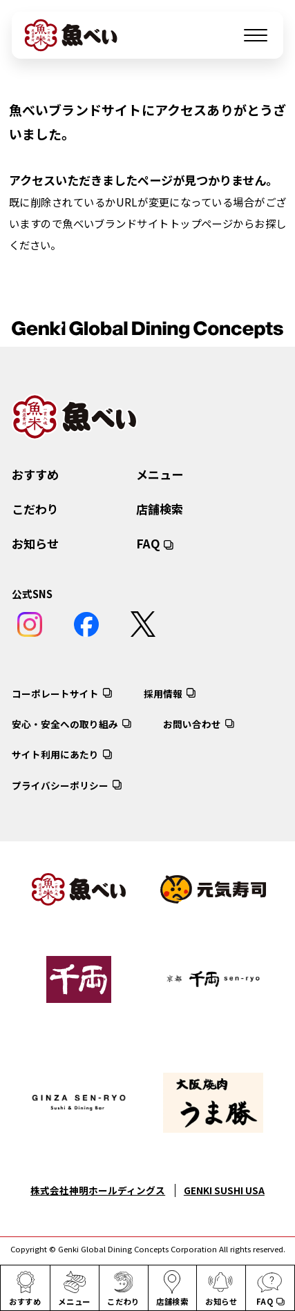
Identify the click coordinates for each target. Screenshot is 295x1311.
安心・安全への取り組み (65, 724)
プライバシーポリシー (60, 785)
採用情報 (163, 693)
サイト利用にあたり (55, 755)
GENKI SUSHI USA (224, 1190)
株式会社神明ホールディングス (97, 1190)
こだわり (35, 509)
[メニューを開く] (255, 35)
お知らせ (35, 543)
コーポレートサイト (55, 693)
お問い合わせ (192, 724)
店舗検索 (159, 509)
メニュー (159, 474)
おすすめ (35, 474)
